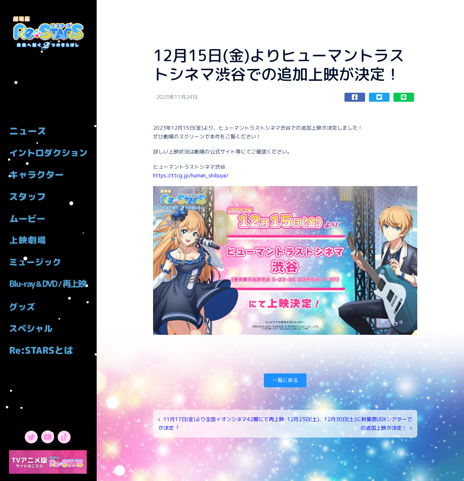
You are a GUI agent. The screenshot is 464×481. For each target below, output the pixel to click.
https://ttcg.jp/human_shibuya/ (190, 175)
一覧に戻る (285, 380)
